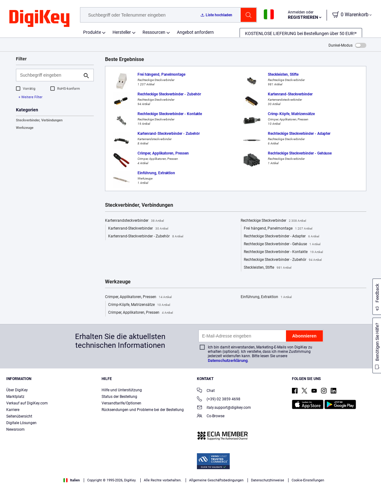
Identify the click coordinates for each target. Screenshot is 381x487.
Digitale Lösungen (21, 423)
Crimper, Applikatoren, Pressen (138, 297)
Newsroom (15, 429)
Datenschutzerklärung (228, 360)
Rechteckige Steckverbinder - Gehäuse (282, 244)
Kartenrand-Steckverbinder (138, 228)
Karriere (12, 410)
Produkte (92, 32)
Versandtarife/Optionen (121, 403)
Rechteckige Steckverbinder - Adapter (281, 236)
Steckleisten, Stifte (267, 267)
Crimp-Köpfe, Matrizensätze (139, 305)
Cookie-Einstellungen (308, 480)
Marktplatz (15, 396)
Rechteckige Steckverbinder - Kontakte (283, 252)
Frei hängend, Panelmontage (278, 228)
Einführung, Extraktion (266, 297)
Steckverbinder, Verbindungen (39, 120)
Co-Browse (210, 416)
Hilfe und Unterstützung (122, 390)
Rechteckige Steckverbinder (273, 221)
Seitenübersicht (19, 416)
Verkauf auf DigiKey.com (27, 403)
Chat (206, 391)
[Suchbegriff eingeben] (50, 75)
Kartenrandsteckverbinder (134, 221)
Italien (71, 480)
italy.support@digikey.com (224, 408)
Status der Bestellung (119, 396)
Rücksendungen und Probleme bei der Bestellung (143, 410)
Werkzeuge (24, 127)
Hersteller (122, 32)
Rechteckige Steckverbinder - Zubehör (283, 260)
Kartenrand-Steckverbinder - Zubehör (145, 236)
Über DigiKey (17, 390)
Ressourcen (154, 32)
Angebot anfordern (195, 32)
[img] (39, 19)
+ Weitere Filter (30, 97)
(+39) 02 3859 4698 (218, 400)
